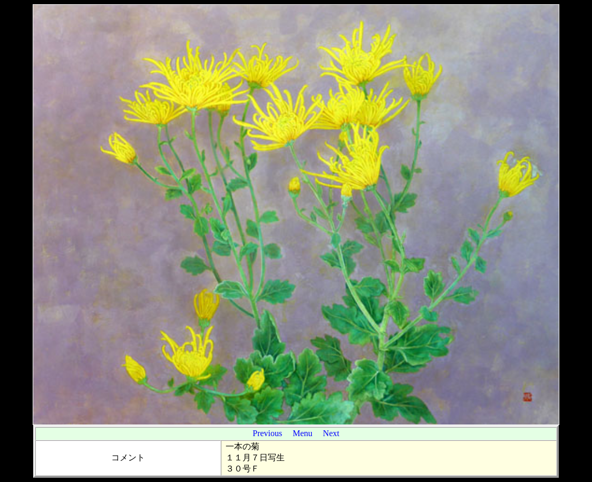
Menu (302, 433)
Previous (267, 433)
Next (331, 433)
